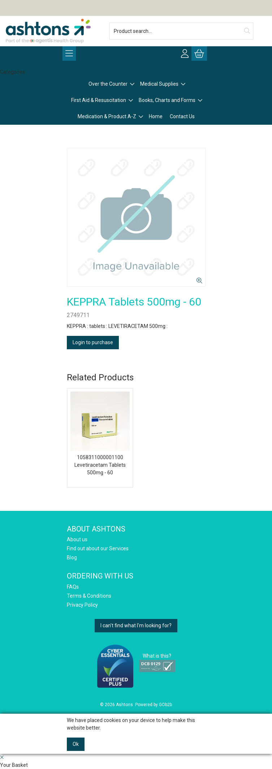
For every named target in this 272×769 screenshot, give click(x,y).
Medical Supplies (159, 84)
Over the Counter (108, 84)
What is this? (157, 656)
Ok (76, 744)
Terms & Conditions (89, 596)
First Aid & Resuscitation (98, 100)
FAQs (73, 587)
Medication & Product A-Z (107, 116)
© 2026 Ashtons (116, 704)
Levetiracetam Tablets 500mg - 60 (100, 468)
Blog (72, 557)
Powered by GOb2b (153, 704)
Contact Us (182, 116)
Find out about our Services (98, 548)
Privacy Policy (82, 605)
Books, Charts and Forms (167, 100)
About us (77, 539)
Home (156, 116)
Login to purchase (93, 342)
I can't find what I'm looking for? (136, 625)
